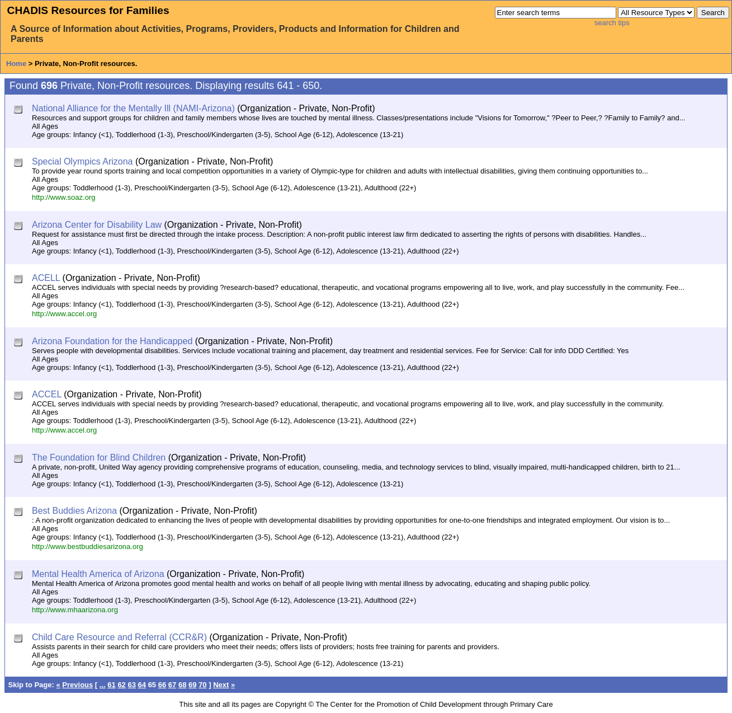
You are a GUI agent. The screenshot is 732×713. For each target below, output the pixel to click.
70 (202, 685)
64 (142, 685)
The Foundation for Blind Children (99, 457)
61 (111, 685)
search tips (612, 22)
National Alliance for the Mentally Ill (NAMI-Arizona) (133, 108)
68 (182, 685)
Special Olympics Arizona (82, 161)
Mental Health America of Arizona (98, 574)
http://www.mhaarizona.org (75, 610)
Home (16, 63)
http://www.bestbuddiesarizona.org (87, 546)
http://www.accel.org (64, 313)
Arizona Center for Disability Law (97, 224)
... (103, 685)
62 (121, 685)
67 (172, 685)
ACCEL (47, 394)
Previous (77, 685)
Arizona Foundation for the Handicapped (112, 341)
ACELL (46, 278)
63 (131, 685)
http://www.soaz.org (63, 197)
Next (221, 685)
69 (192, 685)
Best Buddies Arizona (74, 510)
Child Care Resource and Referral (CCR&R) (119, 637)
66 (162, 685)
